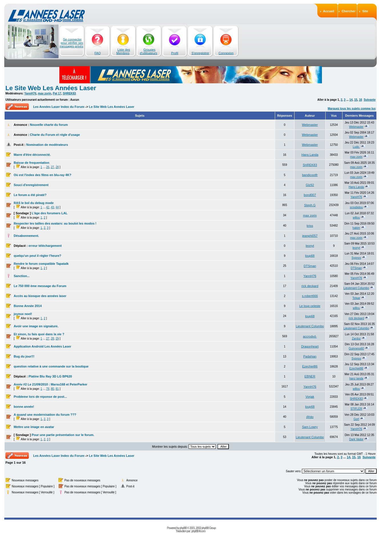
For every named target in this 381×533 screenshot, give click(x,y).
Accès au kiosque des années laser (40, 296)
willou (356, 217)
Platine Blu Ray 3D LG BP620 (50, 376)
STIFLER (356, 408)
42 (47, 207)
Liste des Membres (123, 51)
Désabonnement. (26, 235)
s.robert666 (310, 296)
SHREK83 (69, 93)
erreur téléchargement (45, 245)
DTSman (310, 266)
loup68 (310, 255)
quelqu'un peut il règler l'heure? (37, 255)
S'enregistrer (200, 53)
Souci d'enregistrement (31, 185)
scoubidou (356, 207)
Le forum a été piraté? (30, 195)
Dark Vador (356, 439)
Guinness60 (356, 348)
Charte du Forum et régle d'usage (55, 134)
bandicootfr (309, 175)
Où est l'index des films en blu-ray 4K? (42, 175)
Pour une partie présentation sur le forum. (63, 435)
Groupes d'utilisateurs (148, 51)
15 (355, 99)
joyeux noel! (23, 314)
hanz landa (356, 378)
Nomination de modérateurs (47, 144)
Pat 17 (57, 93)
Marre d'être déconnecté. (32, 154)
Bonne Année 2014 (28, 306)
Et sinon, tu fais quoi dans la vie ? (39, 334)
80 (52, 388)
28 (57, 167)
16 (360, 99)
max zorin (44, 93)
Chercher (348, 11)
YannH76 (30, 93)
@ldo (310, 417)
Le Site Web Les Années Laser (50, 88)
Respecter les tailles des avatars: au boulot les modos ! (55, 223)
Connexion (226, 53)
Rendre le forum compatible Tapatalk (41, 263)
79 (47, 388)
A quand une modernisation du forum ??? (45, 414)
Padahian (310, 356)
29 (57, 338)
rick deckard (309, 286)
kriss (310, 225)
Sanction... (22, 276)
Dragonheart (309, 346)
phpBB (183, 528)
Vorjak (309, 396)
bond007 (310, 195)
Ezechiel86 (310, 366)
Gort (356, 419)
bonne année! (24, 406)
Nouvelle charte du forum (49, 124)
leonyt (310, 245)
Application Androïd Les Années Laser (42, 346)
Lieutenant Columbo (356, 288)
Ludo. (356, 146)
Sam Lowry (310, 427)
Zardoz (356, 338)
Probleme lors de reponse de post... (40, 396)
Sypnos (356, 257)
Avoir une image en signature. (36, 326)
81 (57, 388)
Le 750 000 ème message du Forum (40, 286)
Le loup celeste (309, 306)
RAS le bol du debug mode (34, 203)
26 (47, 167)
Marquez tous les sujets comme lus (352, 108)
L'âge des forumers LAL (49, 213)
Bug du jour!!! (24, 356)
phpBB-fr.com (198, 531)
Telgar (356, 298)
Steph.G (310, 205)
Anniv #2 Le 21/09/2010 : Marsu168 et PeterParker (50, 384)
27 (52, 167)
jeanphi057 (310, 235)
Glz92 (310, 185)
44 (57, 207)
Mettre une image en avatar (34, 427)
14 (350, 99)
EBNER (310, 376)
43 (52, 207)
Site (365, 11)
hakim (356, 227)
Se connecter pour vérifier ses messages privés (71, 43)
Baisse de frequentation (31, 162)
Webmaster (310, 124)
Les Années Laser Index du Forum (58, 106)
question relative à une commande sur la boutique (51, 366)
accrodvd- (310, 336)
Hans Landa (309, 154)
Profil (174, 53)
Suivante (370, 99)
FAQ (97, 53)
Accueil (328, 11)
